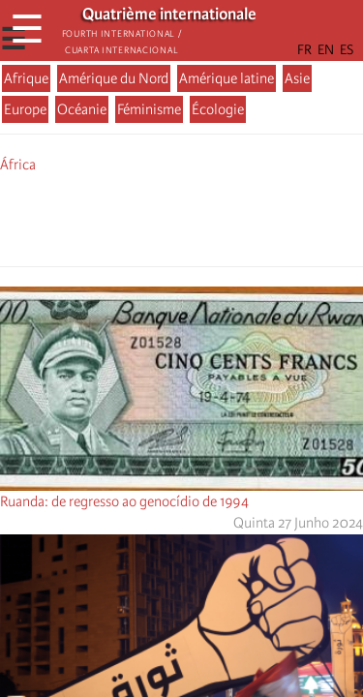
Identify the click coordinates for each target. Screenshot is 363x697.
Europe (25, 109)
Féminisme (149, 109)
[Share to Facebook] (127, 217)
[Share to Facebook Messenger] (182, 217)
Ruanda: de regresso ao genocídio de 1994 (124, 501)
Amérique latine (226, 78)
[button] (236, 217)
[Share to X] (155, 217)
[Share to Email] (209, 217)
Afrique (26, 78)
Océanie (81, 109)
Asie (297, 78)
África (18, 164)
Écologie (218, 109)
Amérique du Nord (113, 78)
